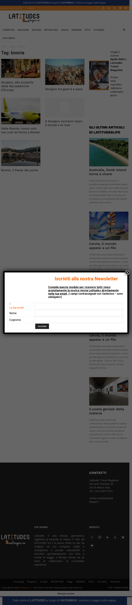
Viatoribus (10, 38)
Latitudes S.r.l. (27, 587)
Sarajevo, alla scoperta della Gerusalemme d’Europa (18, 86)
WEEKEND (78, 29)
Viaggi (66, 29)
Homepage (10, 29)
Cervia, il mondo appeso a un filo (104, 246)
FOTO (89, 29)
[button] (125, 30)
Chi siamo (100, 29)
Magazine (24, 29)
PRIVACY (95, 502)
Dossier (37, 29)
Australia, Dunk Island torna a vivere (108, 172)
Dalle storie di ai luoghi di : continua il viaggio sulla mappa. (66, 600)
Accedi (32, 8)
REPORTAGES (52, 29)
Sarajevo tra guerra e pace (65, 89)
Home (5, 46)
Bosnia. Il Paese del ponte (20, 170)
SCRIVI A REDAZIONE (102, 498)
